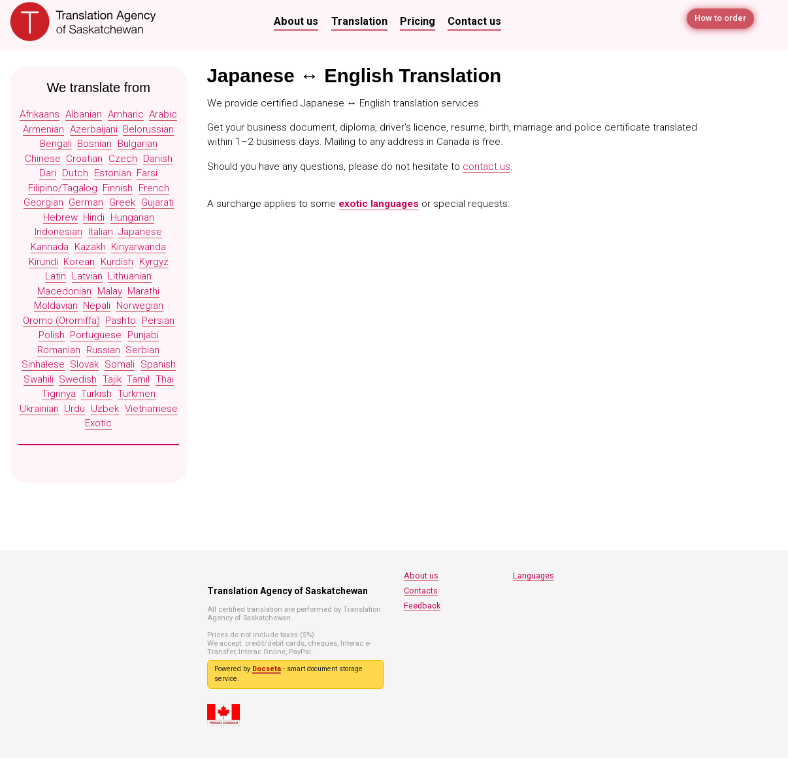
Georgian (43, 202)
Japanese (140, 232)
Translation (359, 21)
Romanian (58, 350)
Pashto (120, 320)
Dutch (75, 173)
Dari (47, 173)
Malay (109, 291)
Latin (55, 276)
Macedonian (64, 291)
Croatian (84, 159)
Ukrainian (39, 409)
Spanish (158, 364)
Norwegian (139, 305)
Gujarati (157, 202)
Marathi (143, 291)
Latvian (87, 276)
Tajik (112, 379)
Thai (165, 379)
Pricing (417, 21)
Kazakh (90, 247)
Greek (122, 202)
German (86, 202)
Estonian (112, 173)
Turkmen (137, 394)
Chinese (43, 159)
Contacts (421, 590)
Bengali (56, 144)
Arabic (163, 114)
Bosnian (94, 144)
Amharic (126, 114)
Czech (122, 159)
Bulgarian (137, 144)
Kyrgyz (154, 262)
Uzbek (105, 409)
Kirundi (43, 262)
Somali (120, 364)
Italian (100, 232)
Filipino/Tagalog (62, 188)
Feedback (422, 605)
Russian (103, 350)
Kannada (50, 247)
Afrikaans (39, 114)
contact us (486, 166)
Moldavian (56, 305)
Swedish (78, 379)
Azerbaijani (94, 129)
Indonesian (58, 232)
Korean (79, 262)
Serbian (142, 350)
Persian (158, 320)
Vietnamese (151, 409)
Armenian (43, 129)
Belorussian (148, 129)
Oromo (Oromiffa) (61, 320)
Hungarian (132, 217)
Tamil (138, 379)
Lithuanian (130, 276)
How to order (717, 21)
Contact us (474, 21)
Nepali (96, 305)
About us (296, 21)
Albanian (83, 114)
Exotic (98, 423)
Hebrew (60, 217)
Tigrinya (59, 394)
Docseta (266, 669)
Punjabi (143, 335)
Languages (533, 575)
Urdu (74, 409)
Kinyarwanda (138, 247)
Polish (52, 335)
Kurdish (117, 262)
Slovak (84, 364)
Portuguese (96, 335)
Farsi (147, 173)
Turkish (96, 394)
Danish (157, 159)
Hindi (94, 217)
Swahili (39, 379)
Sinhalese (43, 364)
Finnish (118, 188)
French (154, 188)
